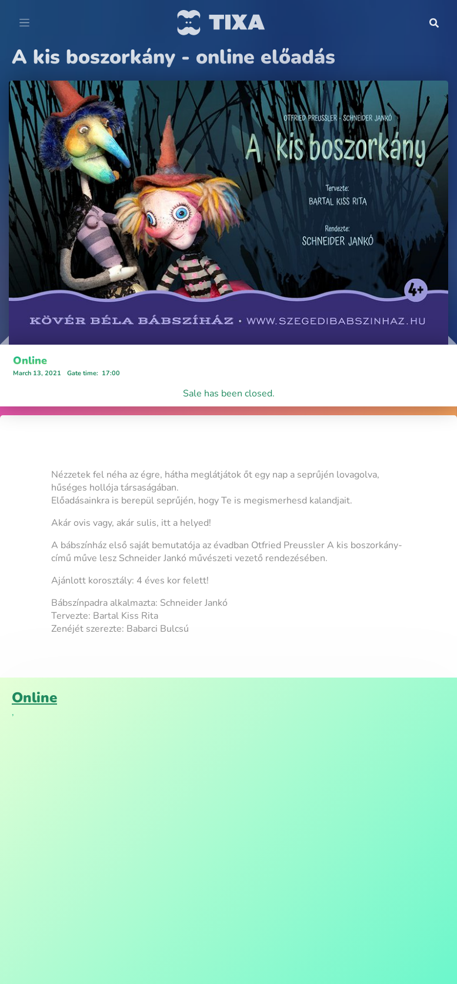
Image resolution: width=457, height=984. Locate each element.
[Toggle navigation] (24, 23)
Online (30, 360)
